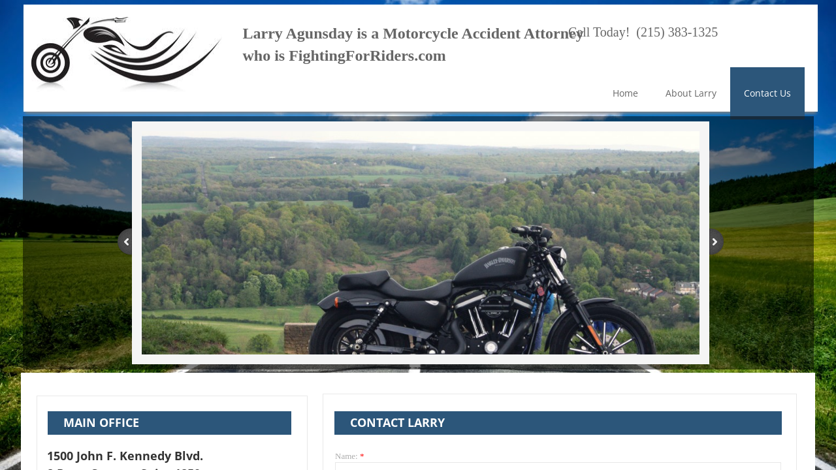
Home (625, 93)
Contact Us (767, 93)
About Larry (691, 93)
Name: (349, 456)
